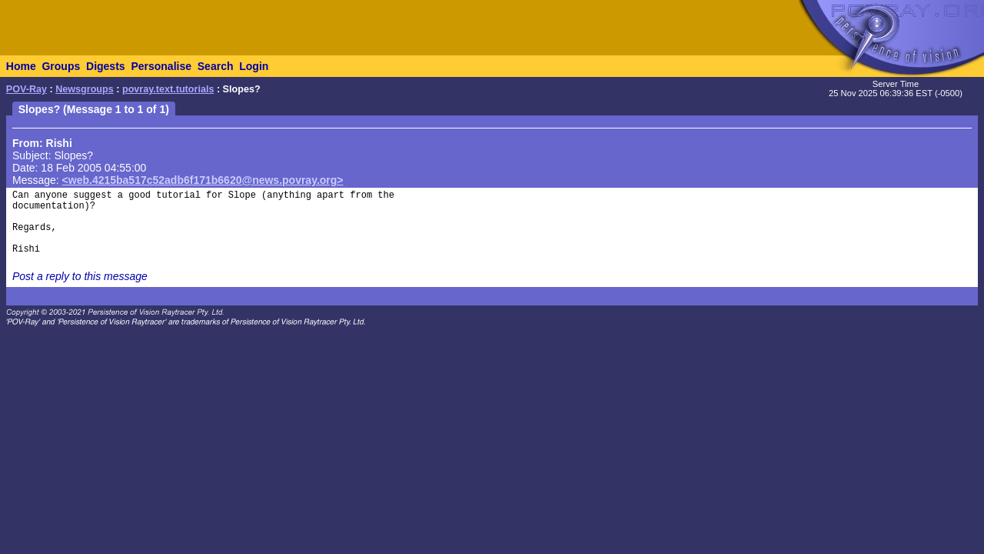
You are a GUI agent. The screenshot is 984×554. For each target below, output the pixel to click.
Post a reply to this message (80, 276)
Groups (61, 66)
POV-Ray (26, 89)
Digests (105, 66)
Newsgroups (84, 89)
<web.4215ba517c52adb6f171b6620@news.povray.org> (203, 180)
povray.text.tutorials (168, 89)
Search (216, 66)
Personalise (161, 66)
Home (21, 66)
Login (253, 66)
